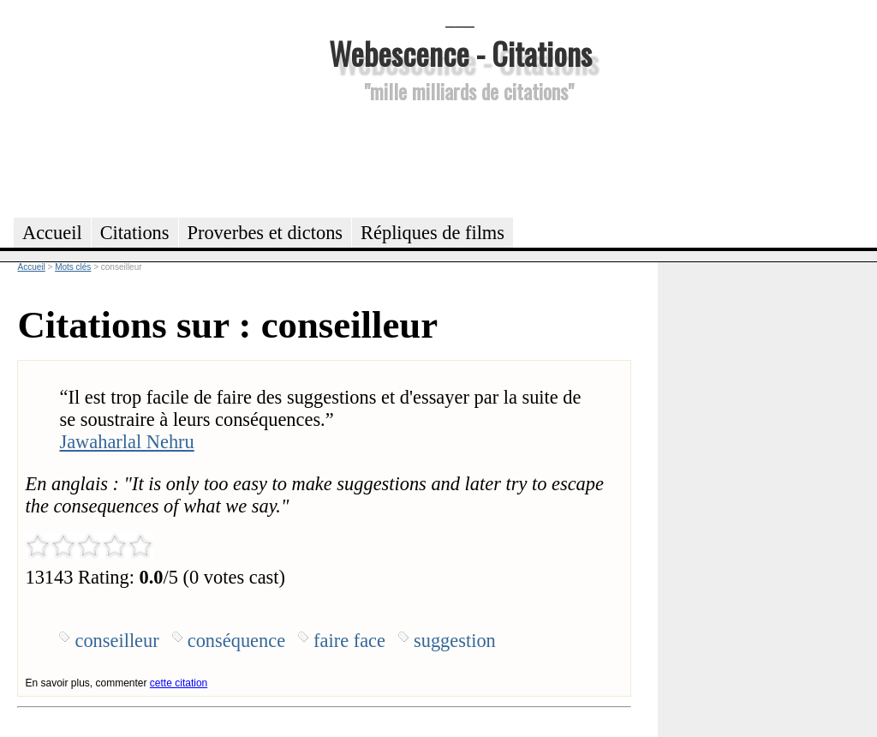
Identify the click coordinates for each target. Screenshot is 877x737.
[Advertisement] (460, 157)
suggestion (455, 640)
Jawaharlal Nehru (126, 441)
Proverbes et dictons (265, 232)
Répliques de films (432, 232)
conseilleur (116, 640)
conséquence (236, 640)
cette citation (178, 683)
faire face (349, 640)
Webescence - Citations (460, 52)
